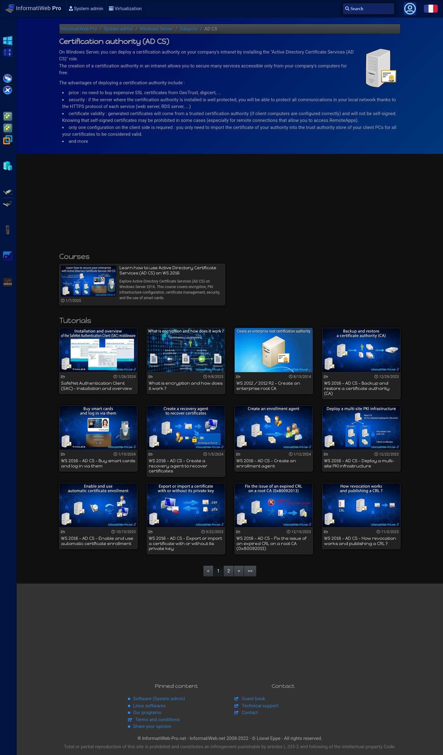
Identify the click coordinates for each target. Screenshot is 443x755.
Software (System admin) (159, 698)
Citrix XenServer (8, 89)
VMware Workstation (8, 139)
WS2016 (8, 52)
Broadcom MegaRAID (8, 203)
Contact (250, 712)
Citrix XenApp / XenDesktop (8, 78)
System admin (86, 8)
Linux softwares (149, 706)
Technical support (260, 706)
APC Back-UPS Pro (8, 229)
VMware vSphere (8, 127)
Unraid (8, 282)
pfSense (8, 255)
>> (250, 571)
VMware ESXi (8, 116)
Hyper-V (8, 165)
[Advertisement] (230, 206)
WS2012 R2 (8, 40)
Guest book (253, 698)
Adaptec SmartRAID (8, 191)
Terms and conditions (157, 719)
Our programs (147, 712)
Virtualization (125, 8)
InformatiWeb (33, 8)
